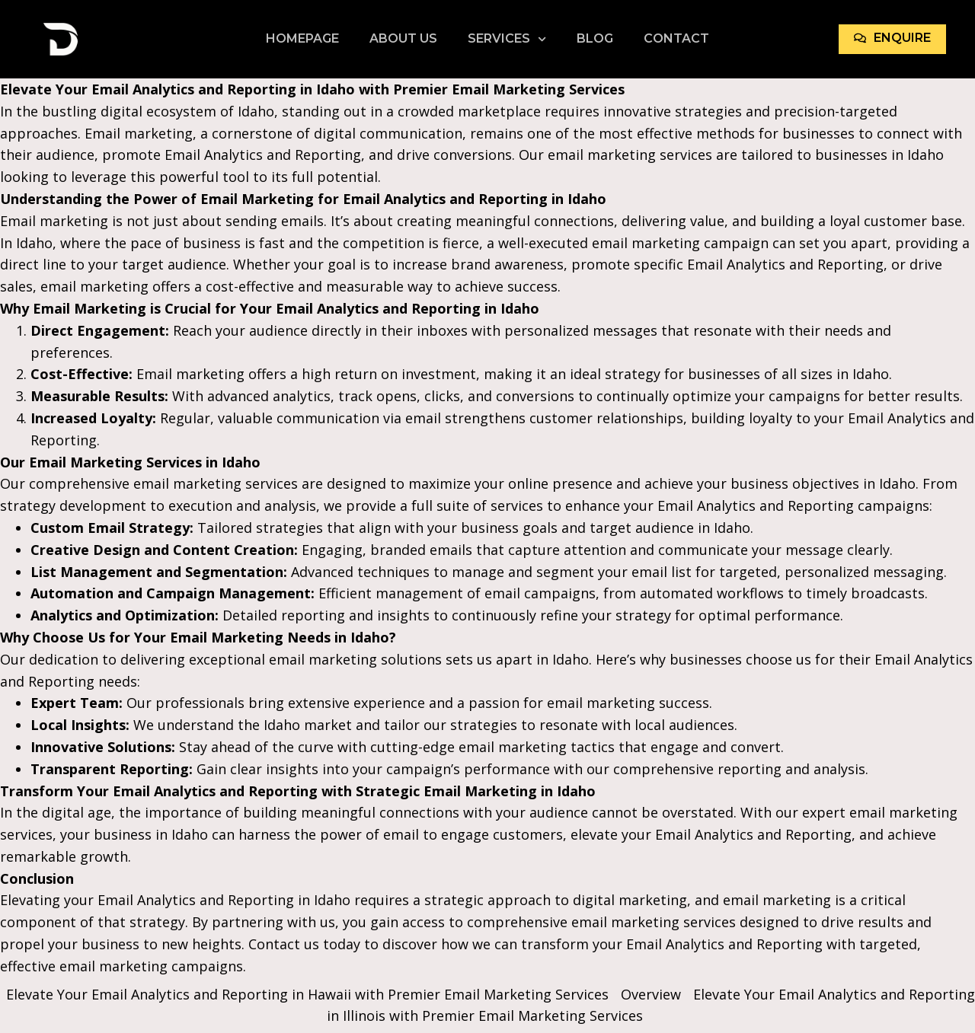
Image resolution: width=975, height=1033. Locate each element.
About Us (403, 38)
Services (507, 38)
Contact (676, 38)
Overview (651, 994)
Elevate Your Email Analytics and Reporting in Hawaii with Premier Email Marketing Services (307, 994)
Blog (595, 38)
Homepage (302, 38)
